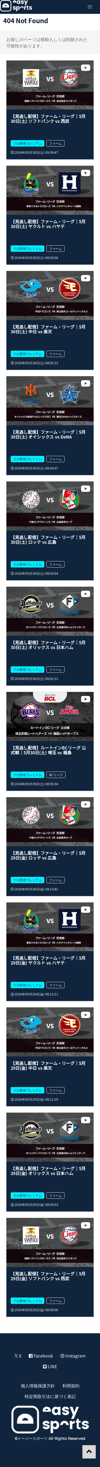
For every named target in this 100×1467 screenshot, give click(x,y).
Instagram (73, 1355)
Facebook (41, 1355)
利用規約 (70, 1385)
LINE (50, 1366)
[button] (90, 7)
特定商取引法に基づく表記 (50, 1396)
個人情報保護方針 (38, 1385)
